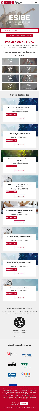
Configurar (15, 402)
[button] (14, 336)
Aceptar (24, 403)
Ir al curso (19, 119)
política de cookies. (26, 399)
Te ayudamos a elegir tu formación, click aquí (19, 35)
